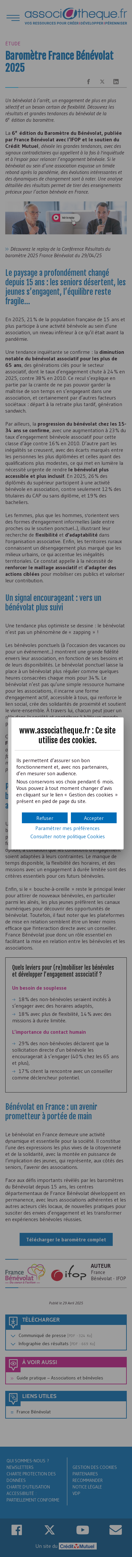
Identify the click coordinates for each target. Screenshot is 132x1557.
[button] (94, 817)
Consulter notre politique (67, 836)
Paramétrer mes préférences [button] (67, 828)
